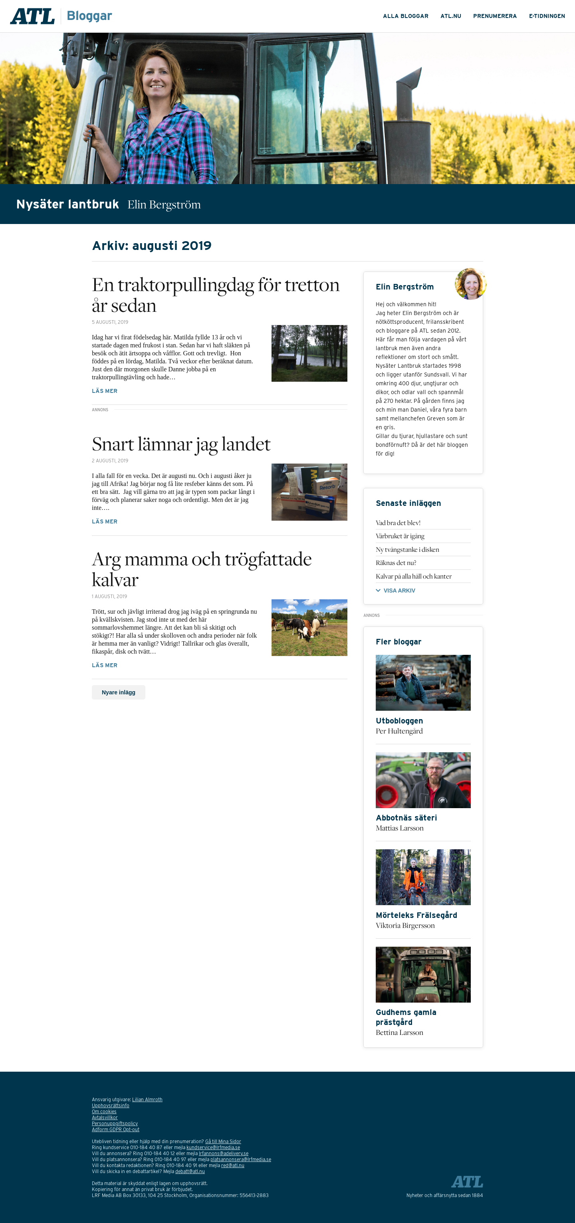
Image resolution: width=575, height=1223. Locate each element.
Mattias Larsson (400, 828)
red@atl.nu (232, 1165)
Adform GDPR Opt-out (115, 1129)
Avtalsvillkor (105, 1117)
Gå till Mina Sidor (223, 1141)
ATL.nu (450, 16)
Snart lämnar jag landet (181, 443)
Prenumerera (495, 16)
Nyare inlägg (118, 692)
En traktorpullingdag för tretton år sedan (216, 294)
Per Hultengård (399, 730)
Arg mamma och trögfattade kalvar (202, 568)
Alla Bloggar (405, 16)
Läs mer (104, 391)
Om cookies (104, 1111)
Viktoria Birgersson (405, 925)
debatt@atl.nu (190, 1171)
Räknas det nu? (396, 562)
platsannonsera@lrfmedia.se (240, 1159)
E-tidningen (547, 16)
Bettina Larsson (399, 1032)
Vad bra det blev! (398, 522)
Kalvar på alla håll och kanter (414, 576)
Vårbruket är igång (400, 535)
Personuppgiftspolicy (115, 1123)
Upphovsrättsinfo (110, 1105)
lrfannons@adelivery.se (223, 1153)
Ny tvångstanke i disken (407, 549)
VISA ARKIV (399, 590)
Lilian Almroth (147, 1099)
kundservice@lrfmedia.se (213, 1147)
